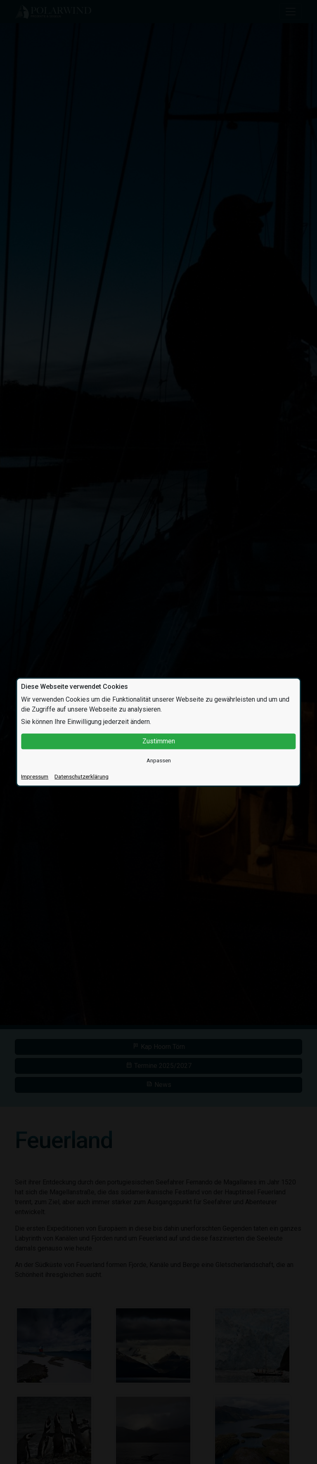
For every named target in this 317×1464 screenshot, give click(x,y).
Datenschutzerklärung (81, 776)
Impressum (34, 776)
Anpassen (159, 760)
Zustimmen (158, 741)
